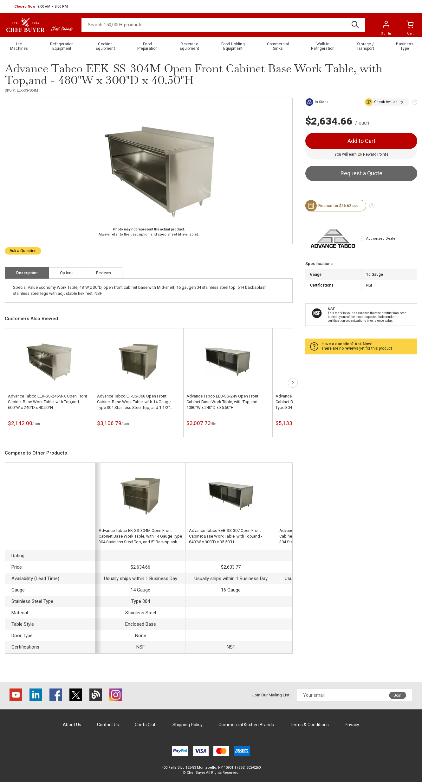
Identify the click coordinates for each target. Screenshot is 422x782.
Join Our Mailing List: (271, 695)
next (293, 383)
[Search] (223, 25)
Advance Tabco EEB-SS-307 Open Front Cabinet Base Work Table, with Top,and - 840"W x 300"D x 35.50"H (225, 536)
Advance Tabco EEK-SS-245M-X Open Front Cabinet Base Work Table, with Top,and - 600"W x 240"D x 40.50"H (47, 402)
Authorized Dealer (381, 238)
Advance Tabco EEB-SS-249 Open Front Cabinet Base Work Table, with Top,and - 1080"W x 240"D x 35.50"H (223, 402)
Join (397, 695)
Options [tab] (67, 273)
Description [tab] (26, 273)
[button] (41, 6)
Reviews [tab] (103, 273)
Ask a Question (23, 251)
